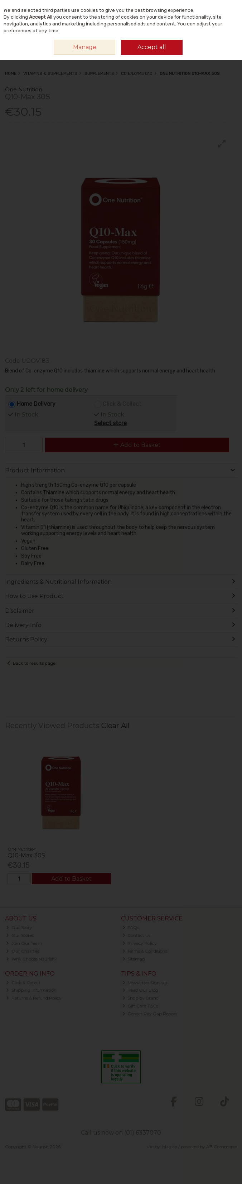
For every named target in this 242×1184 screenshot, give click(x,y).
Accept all (151, 47)
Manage (84, 47)
